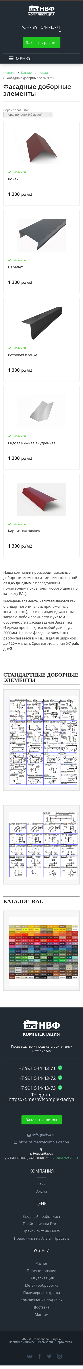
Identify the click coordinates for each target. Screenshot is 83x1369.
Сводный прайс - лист (41, 1216)
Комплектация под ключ (42, 1300)
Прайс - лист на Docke (41, 1224)
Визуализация (41, 1278)
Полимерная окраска (41, 1292)
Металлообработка (41, 1285)
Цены (41, 1184)
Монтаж (41, 1314)
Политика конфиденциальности (31, 1342)
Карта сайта (64, 1342)
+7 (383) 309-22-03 (64, 1158)
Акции (41, 1191)
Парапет (15, 267)
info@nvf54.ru (44, 1135)
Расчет (41, 1263)
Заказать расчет (41, 42)
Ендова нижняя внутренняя (32, 443)
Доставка (41, 1307)
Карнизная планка (24, 531)
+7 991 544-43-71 (44, 27)
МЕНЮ (23, 59)
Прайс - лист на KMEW (41, 1231)
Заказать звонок (41, 1119)
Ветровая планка (22, 355)
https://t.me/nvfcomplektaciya (44, 1142)
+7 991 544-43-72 (40, 1078)
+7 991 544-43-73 (40, 1088)
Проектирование (41, 1271)
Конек (13, 179)
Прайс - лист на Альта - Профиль (41, 1238)
